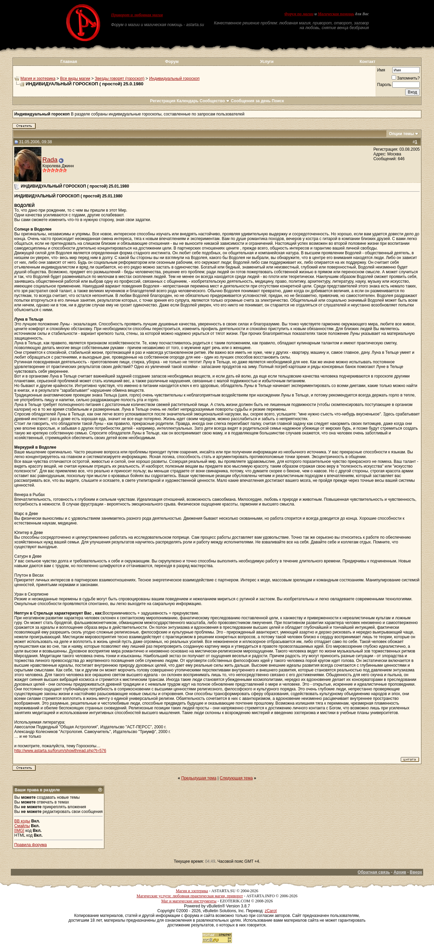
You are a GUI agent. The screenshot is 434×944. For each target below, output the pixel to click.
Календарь (188, 101)
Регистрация (162, 101)
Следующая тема (236, 778)
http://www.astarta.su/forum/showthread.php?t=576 (60, 750)
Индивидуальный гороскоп (174, 78)
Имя (381, 70)
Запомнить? (406, 78)
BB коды (22, 821)
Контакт (367, 61)
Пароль (384, 84)
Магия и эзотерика (37, 78)
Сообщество (215, 101)
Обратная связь (374, 872)
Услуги (267, 61)
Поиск (278, 101)
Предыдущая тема (199, 778)
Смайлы (22, 825)
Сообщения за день (251, 101)
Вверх (416, 872)
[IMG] (19, 830)
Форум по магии (298, 14)
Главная (68, 61)
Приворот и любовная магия (137, 15)
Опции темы (401, 133)
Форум (172, 61)
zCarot (271, 910)
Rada (50, 159)
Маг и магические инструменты (188, 901)
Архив (400, 872)
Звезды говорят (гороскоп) (119, 78)
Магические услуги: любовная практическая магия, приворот (190, 896)
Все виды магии (75, 78)
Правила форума (30, 844)
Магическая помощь (336, 14)
